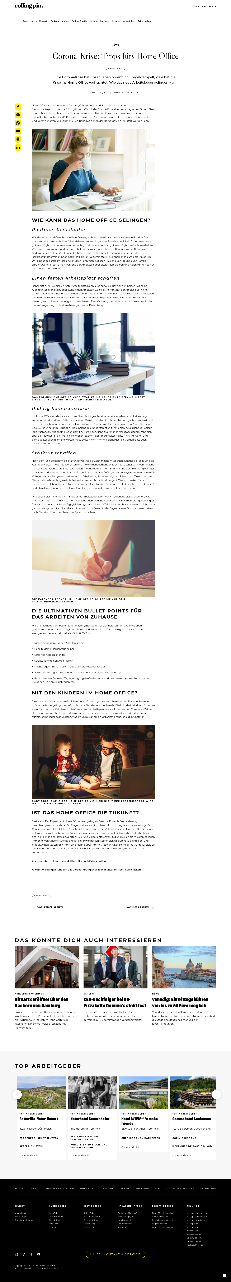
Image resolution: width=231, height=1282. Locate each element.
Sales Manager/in (125, 1216)
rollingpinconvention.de (197, 1216)
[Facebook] (31, 1254)
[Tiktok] (23, 1254)
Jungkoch (53, 1227)
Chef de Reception (160, 1216)
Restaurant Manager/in (128, 1213)
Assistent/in (123, 1227)
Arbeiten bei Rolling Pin (59, 1188)
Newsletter (87, 1188)
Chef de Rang (89, 1223)
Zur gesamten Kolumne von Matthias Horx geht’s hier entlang (69, 861)
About (35, 1188)
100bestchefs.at (193, 1231)
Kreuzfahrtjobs (21, 1216)
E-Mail (18, 131)
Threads (18, 139)
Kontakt (20, 1188)
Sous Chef (53, 1223)
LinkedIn (18, 147)
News (116, 45)
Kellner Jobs (89, 1213)
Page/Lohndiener (160, 1223)
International (20, 1213)
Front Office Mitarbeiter (162, 1213)
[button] (17, 1094)
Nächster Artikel (140, 907)
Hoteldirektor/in (125, 1220)
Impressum (142, 1188)
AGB (157, 1188)
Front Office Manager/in (162, 1227)
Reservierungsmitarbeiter (163, 1220)
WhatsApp (18, 123)
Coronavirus (115, 69)
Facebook (18, 107)
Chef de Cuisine (56, 1216)
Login (196, 6)
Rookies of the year (195, 1245)
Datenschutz (208, 1188)
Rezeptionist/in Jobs (24, 1220)
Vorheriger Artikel (47, 907)
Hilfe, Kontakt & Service (115, 1254)
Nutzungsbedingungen (180, 1188)
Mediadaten (108, 1188)
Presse (125, 1188)
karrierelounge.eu (194, 1241)
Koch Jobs (53, 1213)
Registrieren (209, 6)
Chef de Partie (55, 1220)
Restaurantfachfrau (92, 1216)
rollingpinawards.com (196, 1220)
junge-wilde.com (194, 1238)
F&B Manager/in (125, 1223)
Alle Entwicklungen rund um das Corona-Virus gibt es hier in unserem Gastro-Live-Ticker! (86, 869)
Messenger (18, 115)
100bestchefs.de (194, 1234)
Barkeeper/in (89, 1227)
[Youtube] (38, 1254)
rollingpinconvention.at (197, 1213)
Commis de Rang (91, 1220)
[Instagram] (16, 1254)
